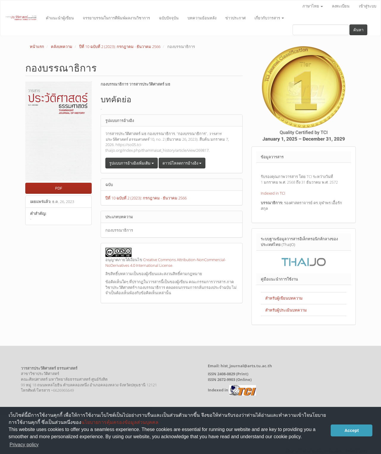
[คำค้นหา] (321, 29)
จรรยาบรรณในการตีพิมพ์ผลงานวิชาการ (116, 18)
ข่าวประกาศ (235, 18)
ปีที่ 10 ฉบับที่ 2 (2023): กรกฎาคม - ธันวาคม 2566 (119, 46)
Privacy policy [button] (24, 444)
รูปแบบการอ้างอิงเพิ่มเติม (131, 163)
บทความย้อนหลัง (202, 18)
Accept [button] (351, 430)
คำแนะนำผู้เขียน (60, 18)
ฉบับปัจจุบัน (169, 18)
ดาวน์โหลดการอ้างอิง (182, 163)
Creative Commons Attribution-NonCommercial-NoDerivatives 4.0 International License (165, 262)
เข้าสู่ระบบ (367, 6)
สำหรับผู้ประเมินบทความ (286, 310)
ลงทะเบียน (340, 6)
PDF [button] (58, 188)
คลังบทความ (61, 46)
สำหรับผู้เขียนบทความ (284, 298)
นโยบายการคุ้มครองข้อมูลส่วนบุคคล (119, 422)
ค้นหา (358, 29)
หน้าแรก (37, 46)
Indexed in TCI (273, 193)
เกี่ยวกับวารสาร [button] (269, 18)
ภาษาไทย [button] (312, 6)
